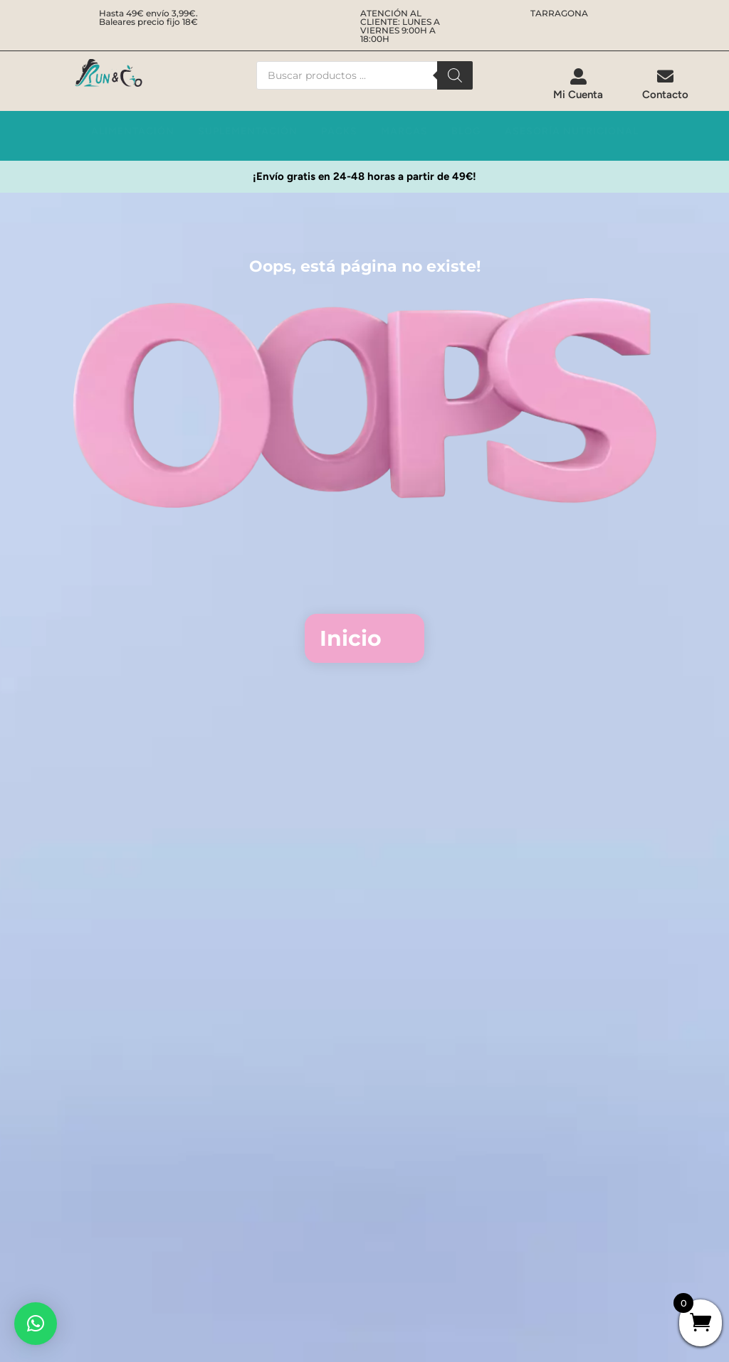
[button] (35, 1323)
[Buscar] (455, 75)
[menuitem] (578, 84)
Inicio (351, 638)
